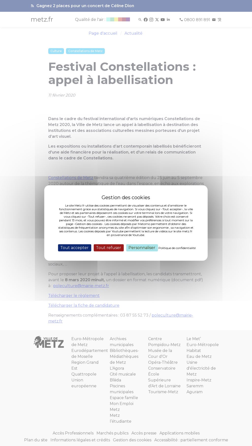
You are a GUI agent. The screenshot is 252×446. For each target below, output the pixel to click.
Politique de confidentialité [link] (177, 248)
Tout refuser (108, 247)
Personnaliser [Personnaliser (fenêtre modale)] (141, 247)
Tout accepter (74, 247)
